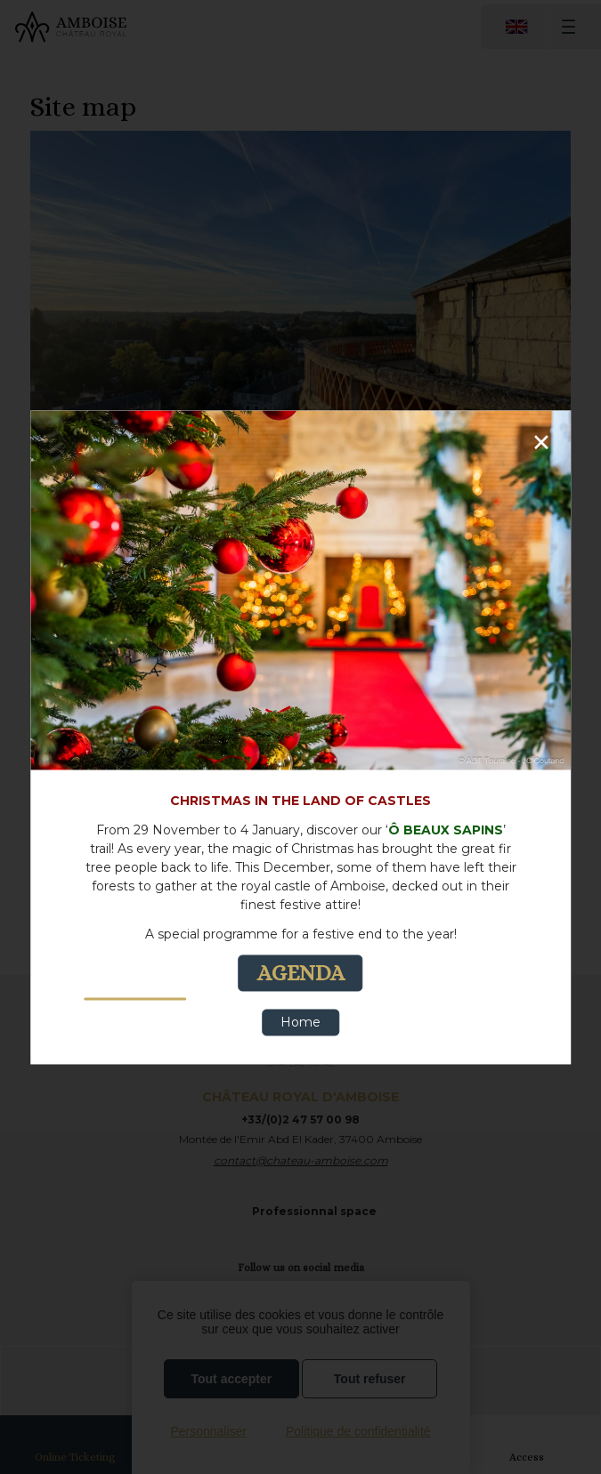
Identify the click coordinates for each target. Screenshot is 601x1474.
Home (300, 1022)
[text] (301, 891)
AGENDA (301, 973)
